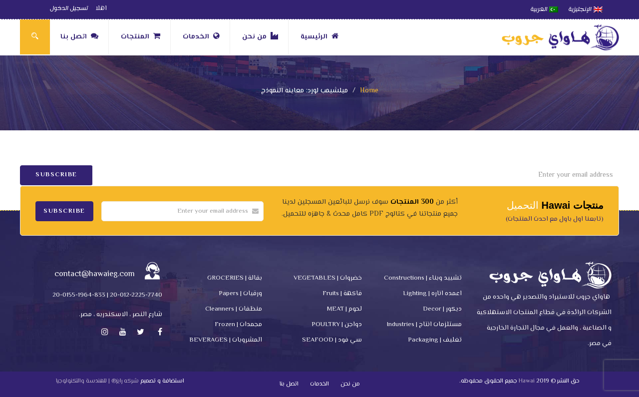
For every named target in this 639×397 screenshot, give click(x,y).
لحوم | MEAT (344, 309)
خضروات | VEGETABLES (328, 278)
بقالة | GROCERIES (234, 278)
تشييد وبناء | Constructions (423, 278)
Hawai (527, 381)
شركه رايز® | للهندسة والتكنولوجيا (97, 381)
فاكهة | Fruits (342, 294)
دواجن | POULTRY (337, 325)
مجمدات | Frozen (238, 325)
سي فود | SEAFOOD (332, 340)
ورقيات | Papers (240, 294)
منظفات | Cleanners (233, 309)
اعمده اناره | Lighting (432, 294)
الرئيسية (319, 36)
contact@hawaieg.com (94, 274)
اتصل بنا (79, 36)
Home (369, 90)
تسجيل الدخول (69, 8)
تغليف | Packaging (435, 340)
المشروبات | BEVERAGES (225, 340)
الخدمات (201, 36)
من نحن (260, 36)
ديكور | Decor (442, 309)
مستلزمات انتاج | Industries (424, 325)
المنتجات (140, 36)
